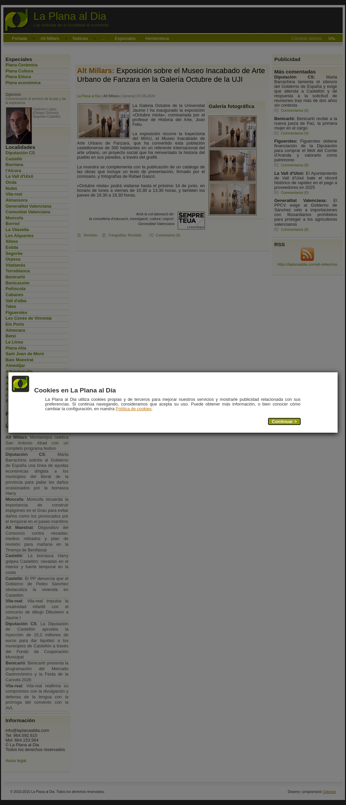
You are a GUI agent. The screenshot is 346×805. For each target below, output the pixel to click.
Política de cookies (134, 409)
